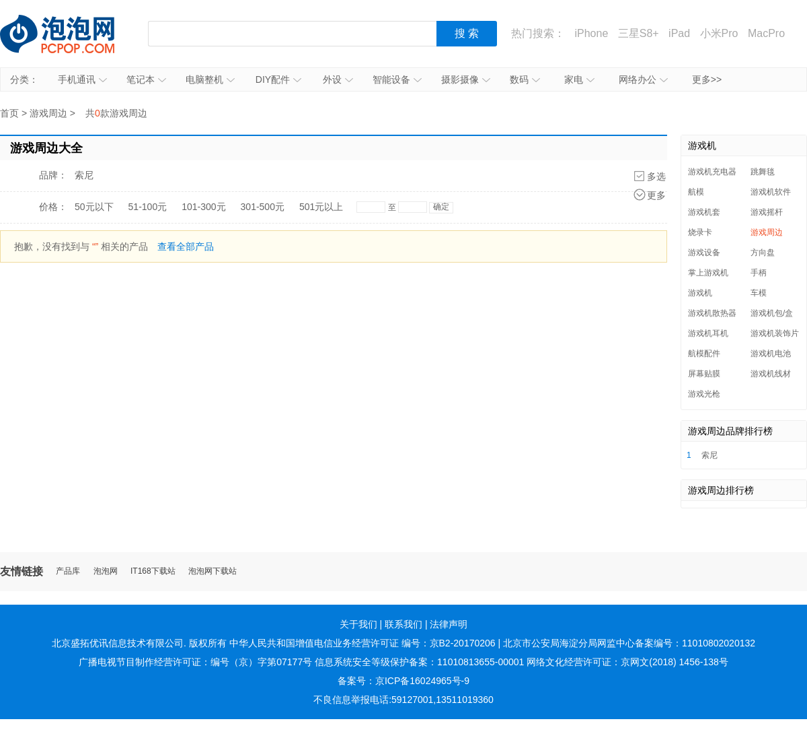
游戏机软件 (771, 192)
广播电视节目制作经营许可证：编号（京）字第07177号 (195, 662)
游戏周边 (48, 113)
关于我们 (358, 624)
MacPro (766, 33)
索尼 (84, 175)
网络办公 (643, 79)
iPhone (591, 33)
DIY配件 (278, 79)
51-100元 (147, 206)
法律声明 (448, 624)
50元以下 (94, 206)
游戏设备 (704, 252)
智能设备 (397, 79)
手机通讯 (82, 79)
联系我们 (403, 624)
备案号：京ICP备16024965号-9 (403, 680)
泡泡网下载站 (212, 571)
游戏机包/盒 (772, 313)
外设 (338, 79)
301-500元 (262, 206)
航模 (696, 192)
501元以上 (321, 206)
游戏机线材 (771, 373)
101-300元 (203, 206)
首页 (9, 113)
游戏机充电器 (712, 171)
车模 (759, 293)
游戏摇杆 (767, 212)
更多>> (707, 79)
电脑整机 (210, 79)
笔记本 (146, 79)
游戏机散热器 (712, 313)
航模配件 (704, 353)
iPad (679, 33)
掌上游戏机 (708, 272)
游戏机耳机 (708, 333)
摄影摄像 (465, 79)
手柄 (759, 272)
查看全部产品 (185, 246)
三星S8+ (638, 33)
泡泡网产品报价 (70, 33)
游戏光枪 (704, 394)
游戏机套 (704, 212)
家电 (579, 79)
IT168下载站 (153, 571)
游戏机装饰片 (775, 333)
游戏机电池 (771, 353)
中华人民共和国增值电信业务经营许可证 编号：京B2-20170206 (362, 643)
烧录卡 (700, 232)
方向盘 (763, 252)
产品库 (68, 571)
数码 (525, 79)
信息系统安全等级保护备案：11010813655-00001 (419, 662)
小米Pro (719, 33)
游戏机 (700, 293)
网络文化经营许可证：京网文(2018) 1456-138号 (627, 662)
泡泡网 (105, 571)
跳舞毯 (763, 171)
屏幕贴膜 (704, 373)
